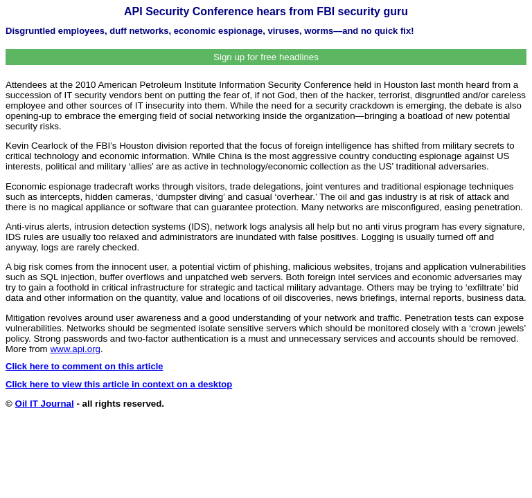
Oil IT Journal (44, 403)
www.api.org (75, 349)
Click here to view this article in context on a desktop (119, 384)
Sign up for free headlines (266, 57)
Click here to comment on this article (84, 366)
